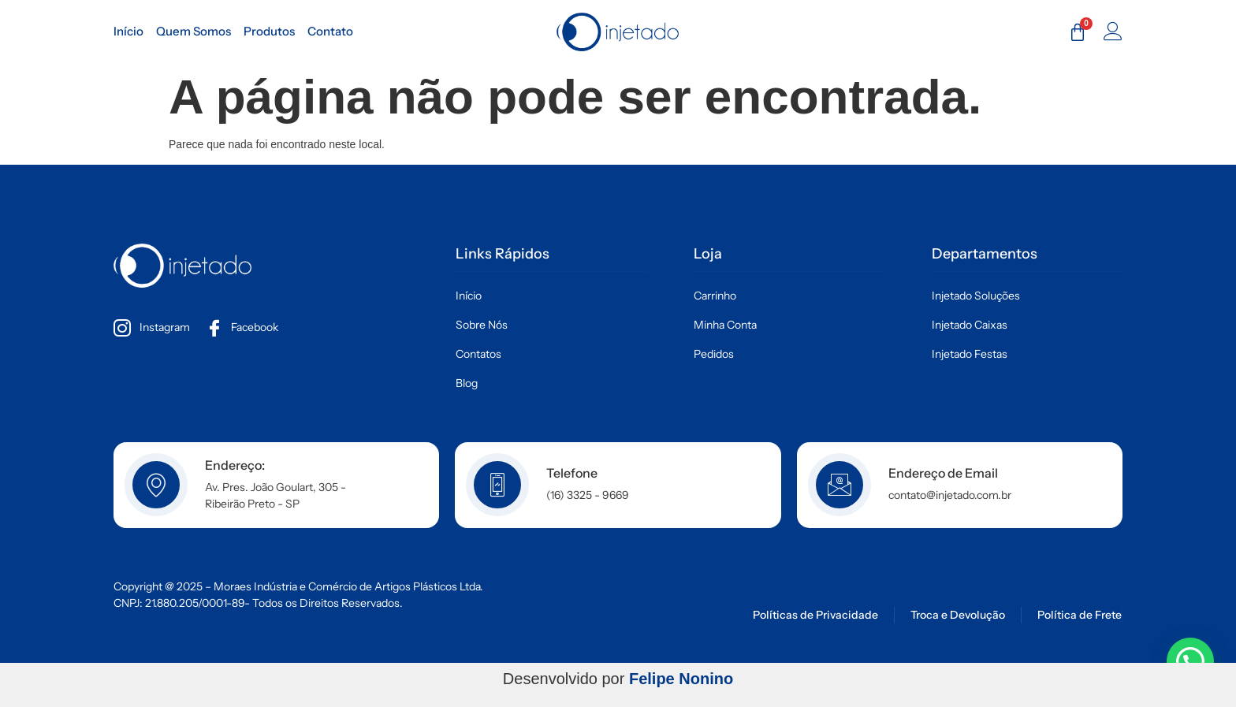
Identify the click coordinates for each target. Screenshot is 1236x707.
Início (128, 32)
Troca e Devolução (957, 615)
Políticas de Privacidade (815, 615)
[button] (1190, 661)
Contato (330, 32)
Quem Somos (193, 32)
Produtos (269, 32)
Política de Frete (1079, 615)
